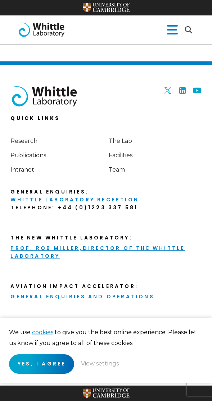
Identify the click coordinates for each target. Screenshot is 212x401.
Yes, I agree (42, 363)
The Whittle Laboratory (41, 30)
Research (23, 140)
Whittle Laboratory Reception (74, 199)
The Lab (120, 140)
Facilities (120, 155)
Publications (28, 155)
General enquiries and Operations (82, 296)
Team (117, 169)
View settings (100, 363)
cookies (42, 332)
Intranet (22, 169)
